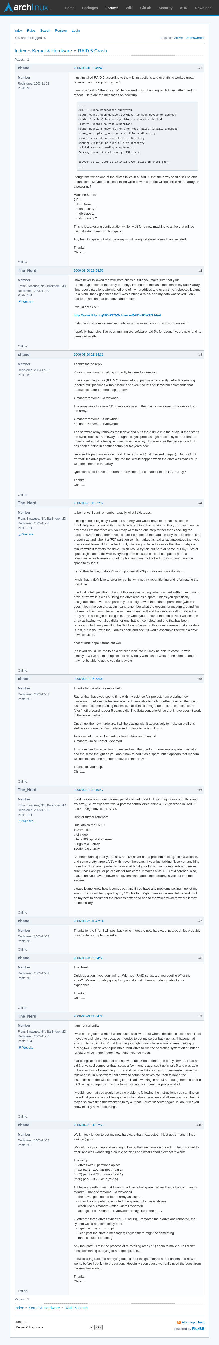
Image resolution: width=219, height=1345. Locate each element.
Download (203, 8)
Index (18, 30)
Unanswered (194, 38)
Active (178, 38)
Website (27, 302)
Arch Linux (27, 7)
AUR (183, 8)
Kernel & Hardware (52, 50)
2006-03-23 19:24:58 (89, 958)
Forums (111, 8)
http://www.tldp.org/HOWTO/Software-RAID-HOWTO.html (117, 315)
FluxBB (198, 1329)
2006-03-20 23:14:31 (89, 354)
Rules (31, 30)
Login (76, 30)
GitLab (145, 8)
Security (166, 8)
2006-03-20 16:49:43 (89, 68)
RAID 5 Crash (92, 50)
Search (45, 30)
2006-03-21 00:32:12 (89, 503)
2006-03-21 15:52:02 (89, 679)
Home (70, 8)
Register (61, 30)
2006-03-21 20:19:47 (89, 790)
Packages (90, 8)
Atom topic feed (193, 1322)
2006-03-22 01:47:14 (89, 921)
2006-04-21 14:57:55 (89, 1125)
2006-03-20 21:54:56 (89, 270)
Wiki (129, 8)
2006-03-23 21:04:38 (89, 1016)
